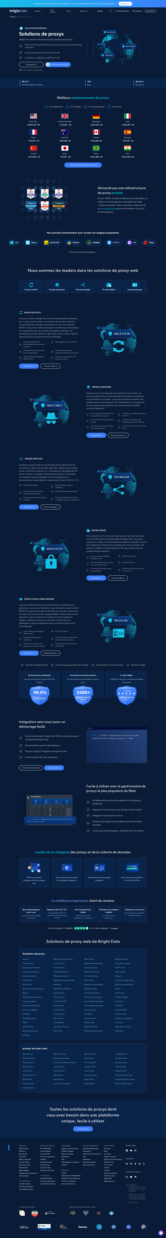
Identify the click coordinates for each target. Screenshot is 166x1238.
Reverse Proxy (121, 1005)
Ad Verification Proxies (124, 1068)
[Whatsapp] (127, 1170)
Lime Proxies (89, 970)
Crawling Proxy (121, 1046)
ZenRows (26, 1027)
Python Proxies (59, 1005)
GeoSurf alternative (61, 962)
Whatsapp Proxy (30, 1068)
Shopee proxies (121, 1055)
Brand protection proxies (64, 949)
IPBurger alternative (61, 966)
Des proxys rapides (123, 953)
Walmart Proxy (121, 1063)
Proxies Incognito (122, 988)
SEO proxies (58, 1009)
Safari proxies (90, 1076)
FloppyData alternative (32, 957)
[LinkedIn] (127, 1143)
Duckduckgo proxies (62, 1050)
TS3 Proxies (27, 1063)
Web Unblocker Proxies (94, 1022)
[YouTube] (131, 1143)
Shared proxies (90, 1009)
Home (12, 17)
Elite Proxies (89, 1050)
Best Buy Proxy (90, 1046)
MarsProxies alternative (125, 975)
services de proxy (109, 193)
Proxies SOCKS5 (60, 992)
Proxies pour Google (62, 1076)
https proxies (120, 962)
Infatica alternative (30, 966)
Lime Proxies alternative (125, 970)
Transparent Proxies (61, 1018)
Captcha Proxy (59, 953)
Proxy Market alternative (94, 992)
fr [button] (111, 11)
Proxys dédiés (59, 1001)
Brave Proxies (59, 1072)
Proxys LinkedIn (90, 1055)
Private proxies (59, 988)
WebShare (119, 1022)
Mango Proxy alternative (94, 975)
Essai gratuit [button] (150, 11)
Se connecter (137, 11)
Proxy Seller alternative (32, 996)
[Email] (131, 1170)
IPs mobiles (76, 107)
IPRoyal (118, 966)
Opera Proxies (28, 1076)
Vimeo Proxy (89, 1063)
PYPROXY (27, 1005)
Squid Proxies (89, 1014)
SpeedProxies (59, 1014)
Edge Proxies (89, 1072)
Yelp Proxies (58, 1068)
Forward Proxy (59, 957)
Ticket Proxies (121, 1059)
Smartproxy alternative (125, 1009)
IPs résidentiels (56, 107)
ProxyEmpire (58, 996)
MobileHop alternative (62, 979)
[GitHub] (135, 1143)
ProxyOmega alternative (94, 996)
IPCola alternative (91, 966)
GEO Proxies (120, 957)
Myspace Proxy (29, 1055)
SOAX (25, 1014)
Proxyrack (119, 996)
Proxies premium (29, 992)
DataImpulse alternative (94, 953)
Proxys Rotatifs (121, 1001)
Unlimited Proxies (91, 1018)
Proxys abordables (30, 1001)
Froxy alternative (91, 957)
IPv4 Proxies (28, 970)
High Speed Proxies (92, 962)
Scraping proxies (30, 1009)
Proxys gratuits (90, 1001)
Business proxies (122, 949)
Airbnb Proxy (28, 1046)
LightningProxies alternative (65, 970)
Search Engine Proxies (124, 1076)
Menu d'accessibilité (26, 1232)
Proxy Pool (119, 992)
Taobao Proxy (90, 1059)
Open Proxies (59, 983)
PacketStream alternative (33, 988)
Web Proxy (58, 1022)
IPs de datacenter (97, 107)
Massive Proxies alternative (34, 979)
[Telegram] (135, 1170)
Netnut (118, 979)
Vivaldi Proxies (28, 1081)
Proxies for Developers (93, 988)
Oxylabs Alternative (92, 983)
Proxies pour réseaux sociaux (65, 1055)
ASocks (26, 949)
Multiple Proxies (91, 979)
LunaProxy (57, 975)
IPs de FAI (116, 107)
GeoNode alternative (31, 962)
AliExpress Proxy (60, 1046)
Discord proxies (29, 1050)
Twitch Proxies (59, 1063)
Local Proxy (27, 975)
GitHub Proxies (121, 1050)
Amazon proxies (91, 1068)
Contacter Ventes (122, 11)
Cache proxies (29, 953)
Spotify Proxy (59, 1059)
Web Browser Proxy (123, 1018)
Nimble (26, 983)
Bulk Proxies (89, 949)
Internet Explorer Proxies (125, 1072)
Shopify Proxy (28, 1059)
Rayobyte (88, 1005)
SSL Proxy (119, 1014)
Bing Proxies (28, 1072)
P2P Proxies (120, 983)
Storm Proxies (28, 1018)
